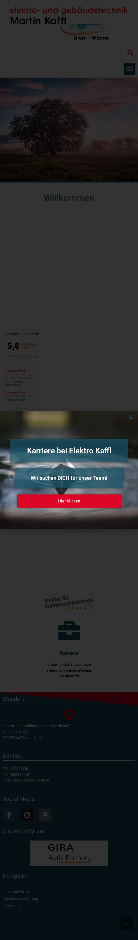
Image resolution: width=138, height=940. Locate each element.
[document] (69, 470)
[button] (131, 418)
